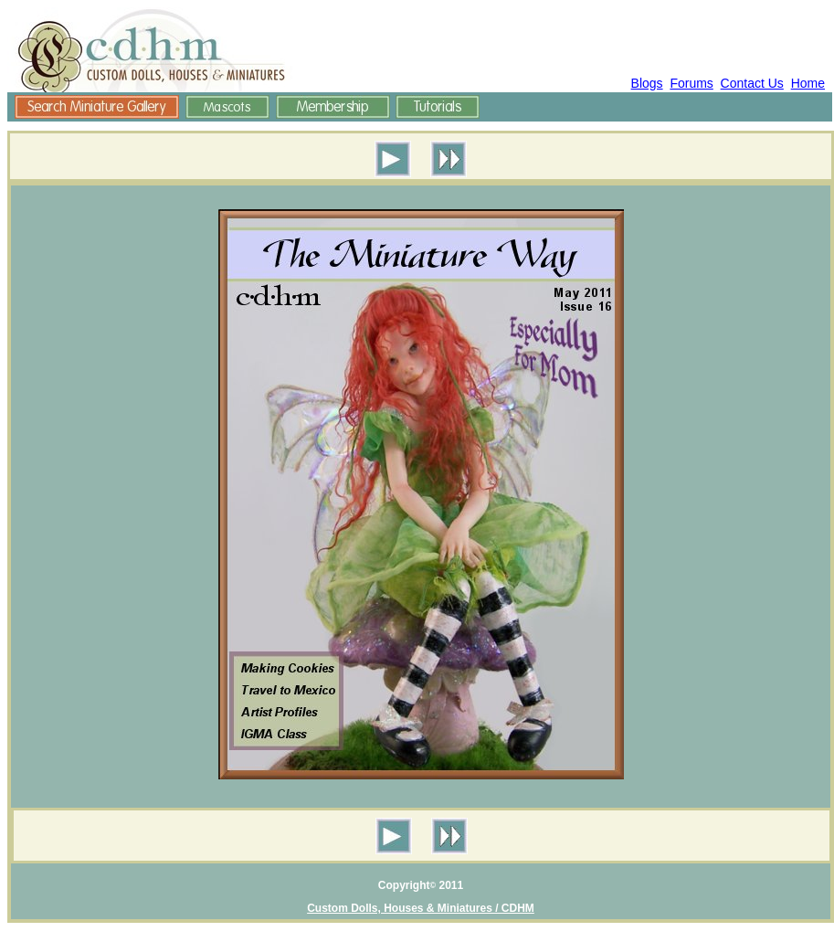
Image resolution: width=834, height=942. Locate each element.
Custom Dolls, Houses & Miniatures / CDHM (420, 908)
